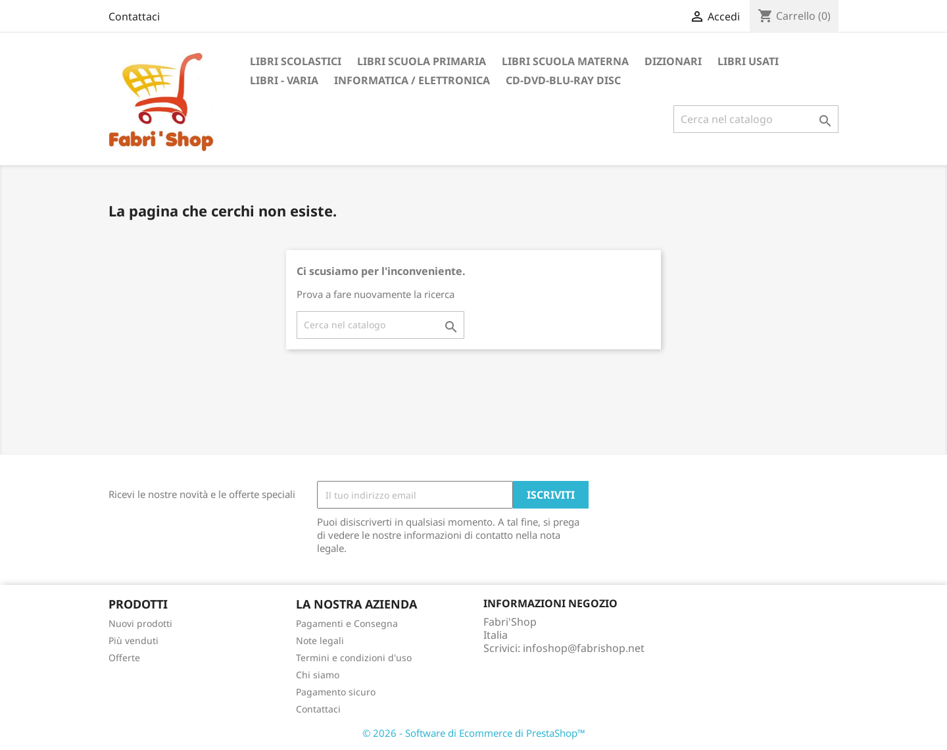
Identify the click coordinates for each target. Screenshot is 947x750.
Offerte (124, 657)
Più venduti (133, 640)
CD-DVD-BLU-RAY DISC (563, 80)
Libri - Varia (284, 80)
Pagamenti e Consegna (347, 623)
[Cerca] (755, 119)
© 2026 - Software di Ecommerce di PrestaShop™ (473, 732)
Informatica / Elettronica (412, 80)
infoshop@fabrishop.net (583, 648)
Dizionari (673, 61)
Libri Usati (748, 61)
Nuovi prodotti (140, 623)
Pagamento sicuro (336, 692)
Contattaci (134, 16)
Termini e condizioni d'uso (354, 657)
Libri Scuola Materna (565, 61)
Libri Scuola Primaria (421, 61)
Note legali (320, 640)
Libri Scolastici (295, 61)
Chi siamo (317, 674)
